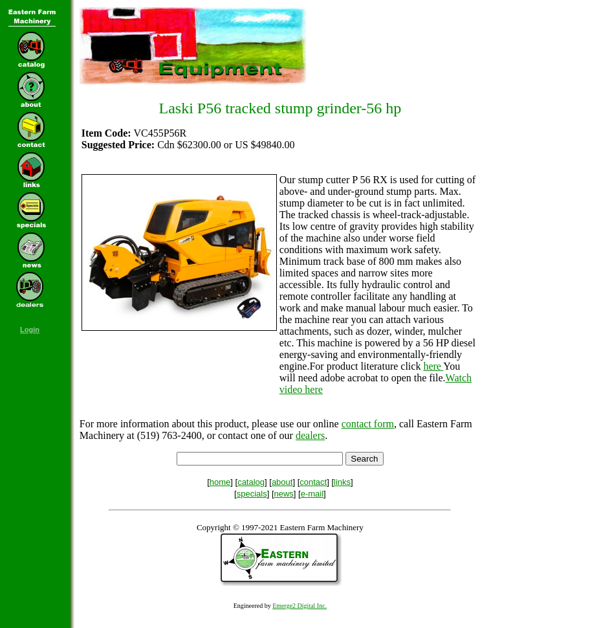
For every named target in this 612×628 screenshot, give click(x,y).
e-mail (312, 494)
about (282, 482)
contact (313, 482)
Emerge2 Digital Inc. (299, 605)
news (284, 494)
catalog (251, 482)
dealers (310, 435)
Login (29, 329)
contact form (368, 423)
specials (252, 494)
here (433, 366)
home (220, 482)
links (342, 482)
